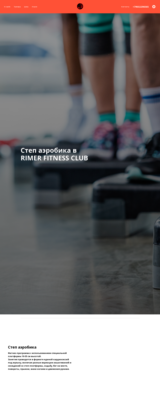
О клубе (7, 7)
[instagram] (153, 6)
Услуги (34, 7)
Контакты (125, 7)
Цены (26, 7)
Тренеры (17, 7)
